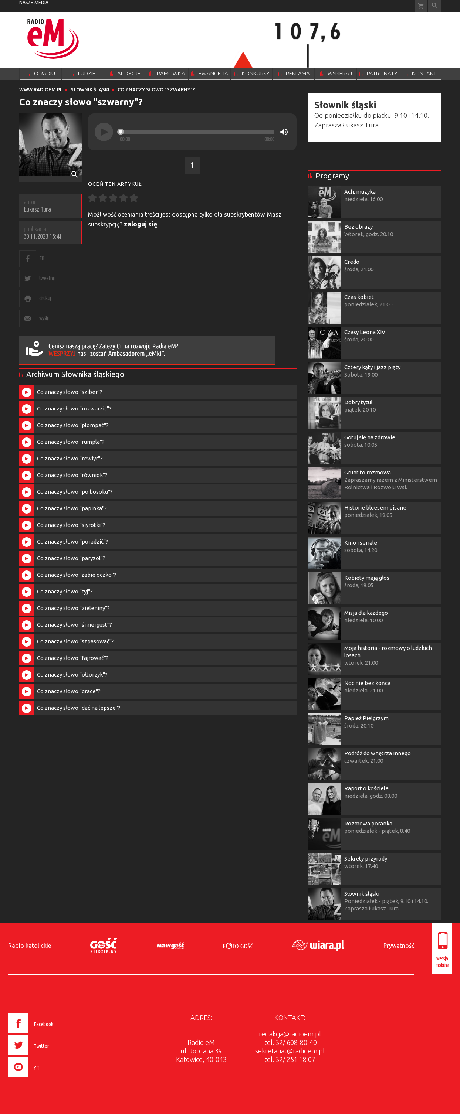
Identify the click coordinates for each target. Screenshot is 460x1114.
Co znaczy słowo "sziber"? (69, 392)
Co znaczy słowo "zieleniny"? (73, 608)
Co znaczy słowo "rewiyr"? (70, 458)
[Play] (104, 132)
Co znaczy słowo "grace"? (69, 691)
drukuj (45, 298)
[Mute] (284, 132)
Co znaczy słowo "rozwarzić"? (74, 408)
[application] (192, 131)
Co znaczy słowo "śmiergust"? (74, 624)
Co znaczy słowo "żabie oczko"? (76, 575)
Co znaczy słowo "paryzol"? (71, 558)
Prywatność (398, 945)
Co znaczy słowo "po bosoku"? (75, 491)
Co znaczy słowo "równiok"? (72, 475)
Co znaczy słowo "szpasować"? (75, 641)
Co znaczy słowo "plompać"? (73, 425)
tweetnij (47, 278)
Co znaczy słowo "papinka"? (72, 508)
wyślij (44, 318)
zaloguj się (141, 224)
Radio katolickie (29, 945)
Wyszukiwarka (434, 6)
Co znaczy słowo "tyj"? (65, 591)
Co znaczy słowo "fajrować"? (73, 658)
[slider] (197, 132)
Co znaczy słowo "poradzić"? (72, 541)
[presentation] (46, 1078)
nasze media (33, 2)
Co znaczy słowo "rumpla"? (71, 442)
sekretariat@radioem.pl (290, 1051)
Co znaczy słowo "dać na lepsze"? (79, 708)
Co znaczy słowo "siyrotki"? (71, 525)
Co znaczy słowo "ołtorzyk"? (72, 674)
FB (42, 258)
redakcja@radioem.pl (290, 1034)
